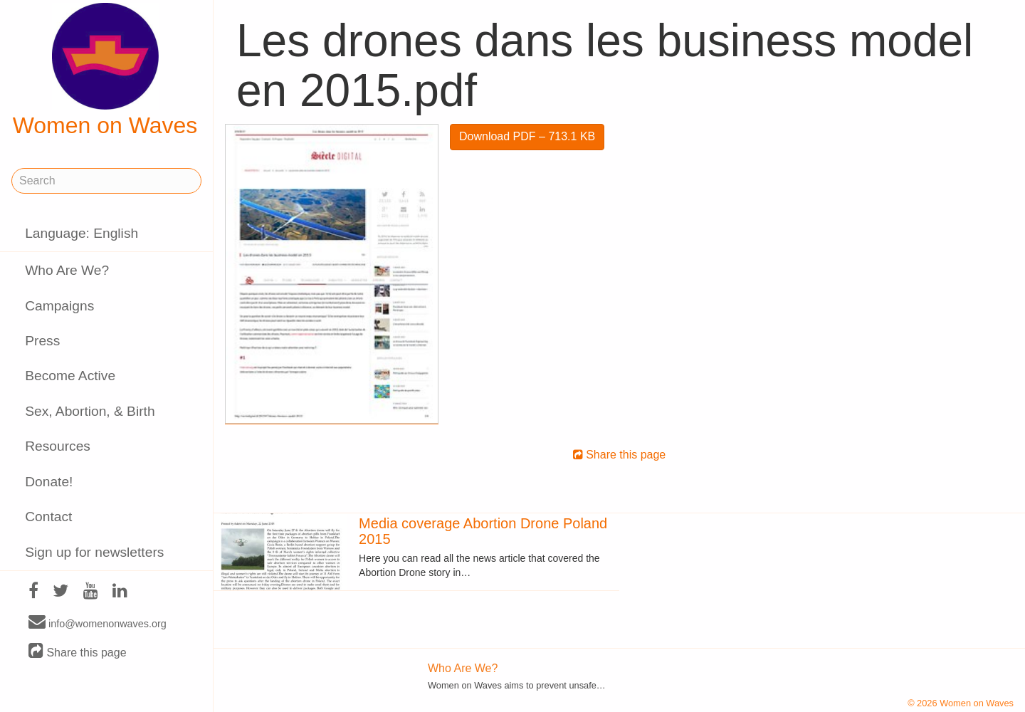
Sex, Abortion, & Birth (89, 411)
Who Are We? (67, 270)
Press (42, 340)
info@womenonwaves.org (97, 623)
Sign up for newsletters (94, 552)
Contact (48, 516)
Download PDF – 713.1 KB (527, 136)
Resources (57, 446)
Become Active (70, 375)
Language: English (81, 233)
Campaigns (59, 305)
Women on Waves (105, 70)
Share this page (77, 651)
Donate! (49, 481)
